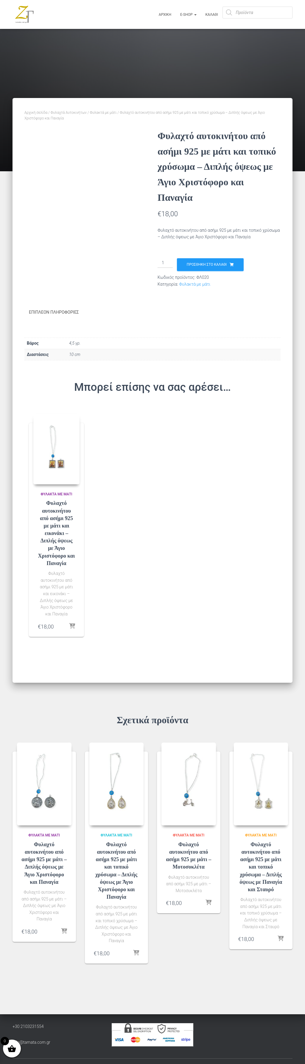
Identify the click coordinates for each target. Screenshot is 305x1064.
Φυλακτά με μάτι (103, 113)
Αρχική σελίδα (35, 113)
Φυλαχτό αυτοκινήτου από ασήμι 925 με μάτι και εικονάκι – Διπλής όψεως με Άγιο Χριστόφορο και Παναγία (56, 533)
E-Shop (188, 15)
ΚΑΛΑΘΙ (212, 15)
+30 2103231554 (28, 1026)
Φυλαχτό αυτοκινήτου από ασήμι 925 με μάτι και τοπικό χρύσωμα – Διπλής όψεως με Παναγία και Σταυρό (260, 866)
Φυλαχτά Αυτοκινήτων (69, 113)
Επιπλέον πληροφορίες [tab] (54, 312)
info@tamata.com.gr (31, 1042)
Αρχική (165, 15)
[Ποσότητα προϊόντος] (165, 263)
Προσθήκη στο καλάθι (207, 264)
